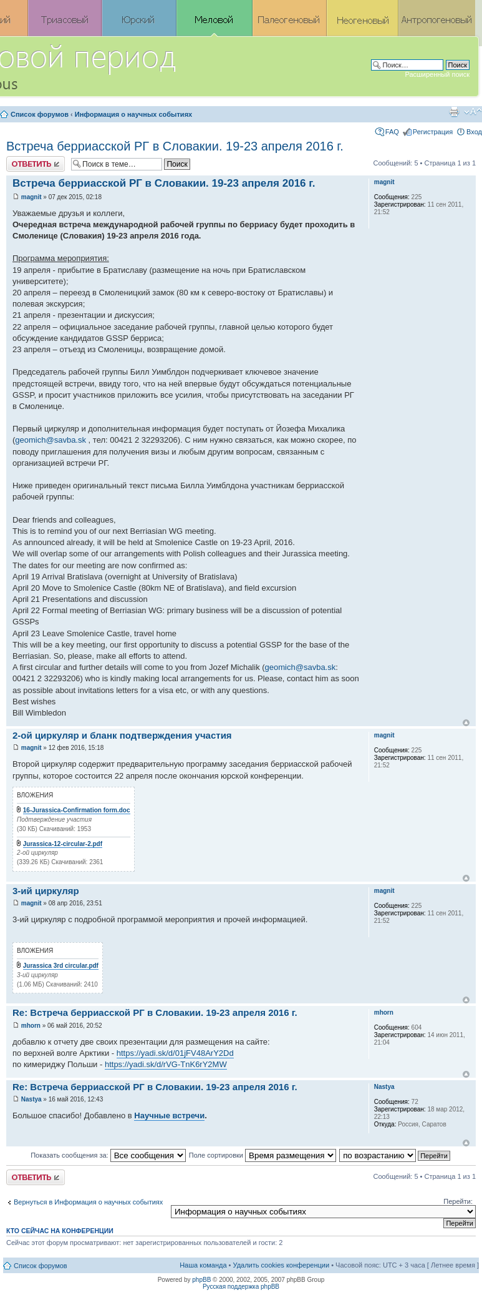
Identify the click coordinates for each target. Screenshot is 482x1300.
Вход (474, 131)
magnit (31, 197)
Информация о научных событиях (133, 114)
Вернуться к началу (466, 722)
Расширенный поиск (437, 74)
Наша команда (203, 1265)
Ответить (35, 164)
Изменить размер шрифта (473, 111)
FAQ (392, 131)
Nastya (31, 1099)
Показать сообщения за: (108, 1155)
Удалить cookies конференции (281, 1265)
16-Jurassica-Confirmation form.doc (76, 810)
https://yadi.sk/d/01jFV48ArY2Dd (175, 1053)
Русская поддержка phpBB (241, 1286)
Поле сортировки (262, 1155)
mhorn (31, 1025)
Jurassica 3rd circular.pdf (61, 965)
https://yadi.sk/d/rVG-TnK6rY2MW (166, 1064)
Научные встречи (169, 1115)
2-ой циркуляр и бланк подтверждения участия (122, 735)
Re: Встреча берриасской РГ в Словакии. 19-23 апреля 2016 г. (154, 1012)
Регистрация (433, 131)
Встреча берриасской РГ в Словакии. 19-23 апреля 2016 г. (175, 146)
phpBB (201, 1279)
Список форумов (40, 114)
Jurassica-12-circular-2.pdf (62, 843)
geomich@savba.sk (50, 440)
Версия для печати (454, 111)
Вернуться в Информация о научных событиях (88, 1202)
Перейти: (458, 1201)
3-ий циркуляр (45, 890)
